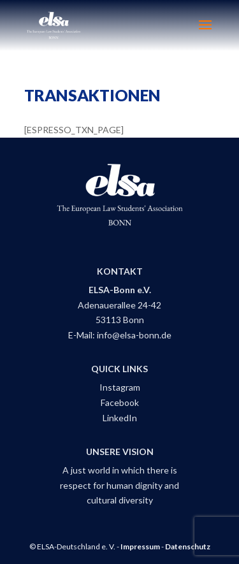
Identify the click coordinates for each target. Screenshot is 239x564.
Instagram (119, 387)
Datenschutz (187, 546)
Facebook (120, 402)
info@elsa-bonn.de (134, 334)
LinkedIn (120, 417)
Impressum (140, 546)
